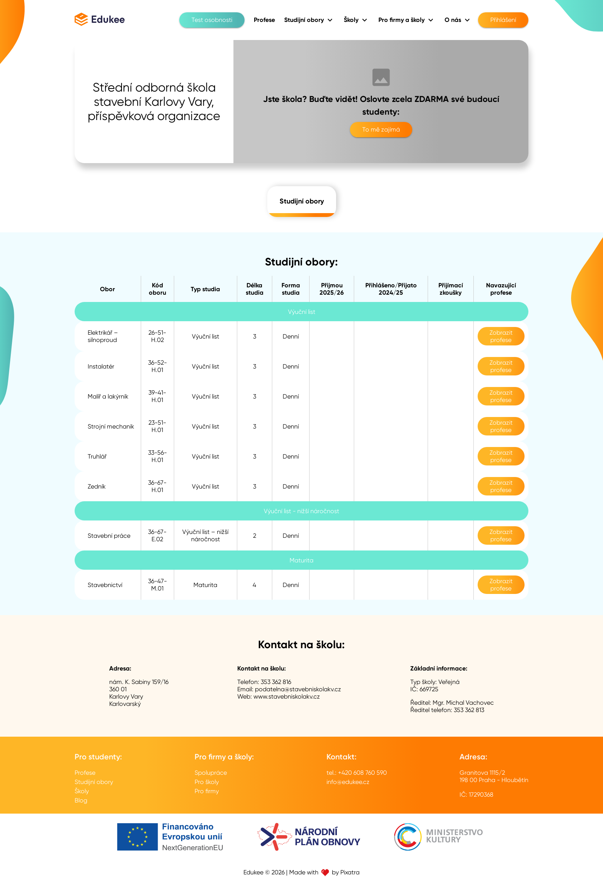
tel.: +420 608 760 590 (356, 772)
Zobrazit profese (501, 336)
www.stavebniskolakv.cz (286, 696)
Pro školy (207, 782)
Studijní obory (301, 201)
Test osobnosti (212, 20)
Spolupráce (211, 772)
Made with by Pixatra (324, 872)
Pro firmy (207, 791)
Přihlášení (503, 20)
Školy (82, 791)
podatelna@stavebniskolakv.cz (298, 689)
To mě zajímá (381, 129)
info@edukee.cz (348, 782)
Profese (85, 772)
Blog (81, 800)
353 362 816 (276, 682)
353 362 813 (469, 710)
